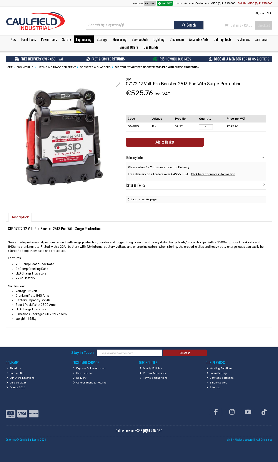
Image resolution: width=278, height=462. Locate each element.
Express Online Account (89, 368)
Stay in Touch (82, 353)
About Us (13, 368)
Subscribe (185, 353)
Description (20, 217)
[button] (118, 84)
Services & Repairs (220, 377)
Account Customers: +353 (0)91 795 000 (210, 3)
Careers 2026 (16, 382)
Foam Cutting (216, 373)
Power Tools (49, 39)
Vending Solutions (219, 368)
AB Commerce (264, 439)
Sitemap (213, 387)
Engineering (84, 39)
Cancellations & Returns (90, 382)
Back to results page (143, 199)
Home (178, 3)
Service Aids (140, 39)
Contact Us (14, 373)
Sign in (259, 13)
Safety (66, 39)
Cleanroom (177, 39)
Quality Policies (151, 368)
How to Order (83, 373)
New (13, 39)
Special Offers (129, 47)
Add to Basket (164, 142)
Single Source (216, 382)
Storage (102, 39)
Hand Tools (28, 39)
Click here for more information (213, 174)
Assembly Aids (198, 39)
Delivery (80, 377)
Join (269, 13)
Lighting (159, 39)
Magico (239, 439)
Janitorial (261, 39)
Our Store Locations (20, 377)
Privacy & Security (153, 373)
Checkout (264, 25)
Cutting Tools (222, 39)
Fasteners (243, 39)
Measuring (120, 39)
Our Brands (150, 47)
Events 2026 (15, 387)
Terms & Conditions (154, 377)
